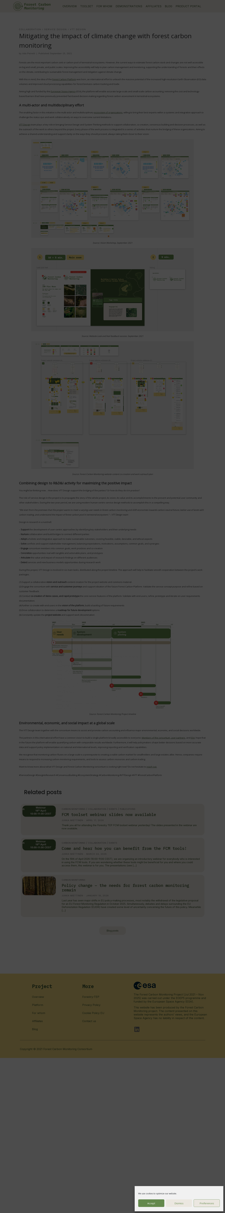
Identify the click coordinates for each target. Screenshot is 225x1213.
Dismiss (179, 1203)
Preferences (207, 1203)
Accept (151, 1203)
